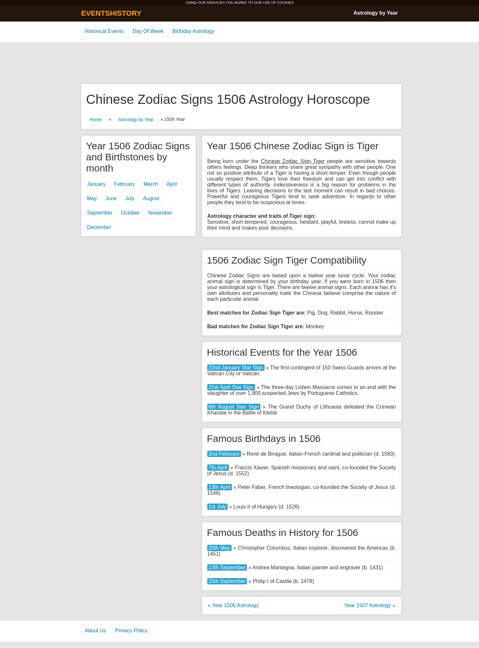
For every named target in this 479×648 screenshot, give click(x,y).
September (100, 213)
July (129, 198)
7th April (218, 467)
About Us (95, 630)
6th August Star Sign (234, 407)
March (150, 184)
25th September (227, 581)
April (172, 184)
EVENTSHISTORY (111, 13)
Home (96, 119)
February (124, 184)
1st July (217, 507)
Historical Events (104, 31)
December (99, 227)
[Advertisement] (240, 63)
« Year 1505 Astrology (233, 605)
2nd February (224, 454)
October (130, 213)
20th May (220, 548)
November (160, 213)
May (92, 198)
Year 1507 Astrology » (369, 605)
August (151, 198)
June (111, 198)
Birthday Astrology (193, 31)
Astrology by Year (376, 13)
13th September (227, 567)
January (96, 184)
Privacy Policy (131, 630)
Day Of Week (148, 31)
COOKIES (285, 3)
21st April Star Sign (231, 387)
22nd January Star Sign (236, 367)
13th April (220, 487)
